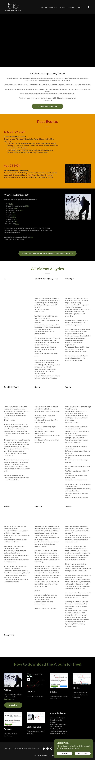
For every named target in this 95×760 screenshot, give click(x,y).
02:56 (15, 219)
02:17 (17, 224)
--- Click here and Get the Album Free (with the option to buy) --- (47, 253)
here (31, 237)
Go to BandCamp (13, 705)
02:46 (16, 208)
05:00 (27, 206)
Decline (65, 753)
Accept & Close (83, 753)
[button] (81, 7)
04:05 (14, 215)
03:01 (13, 213)
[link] (13, 7)
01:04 (11, 204)
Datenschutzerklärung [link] (51, 755)
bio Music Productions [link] (48, 7)
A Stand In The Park (30, 139)
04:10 (21, 210)
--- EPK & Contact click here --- (48, 106)
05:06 (14, 217)
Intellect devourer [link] (67, 7)
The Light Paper (20, 150)
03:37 (15, 221)
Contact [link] (38, 755)
